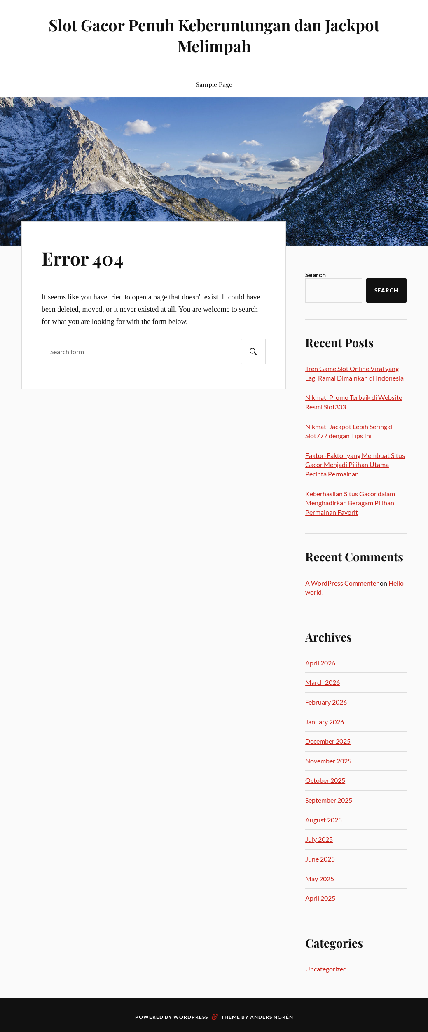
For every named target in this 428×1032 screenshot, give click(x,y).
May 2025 (319, 879)
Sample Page (214, 84)
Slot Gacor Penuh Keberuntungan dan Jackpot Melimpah (214, 35)
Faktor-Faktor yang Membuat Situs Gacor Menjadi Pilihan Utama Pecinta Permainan (355, 464)
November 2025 (328, 761)
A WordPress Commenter (342, 583)
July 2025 (319, 839)
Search (315, 274)
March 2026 (322, 682)
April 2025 (320, 898)
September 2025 (328, 800)
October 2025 (325, 780)
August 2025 (323, 820)
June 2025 (320, 859)
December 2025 (328, 741)
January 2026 (324, 722)
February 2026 (326, 702)
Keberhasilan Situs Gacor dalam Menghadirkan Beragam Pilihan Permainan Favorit (350, 503)
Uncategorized (326, 969)
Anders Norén (271, 1017)
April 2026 (320, 663)
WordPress (190, 1017)
